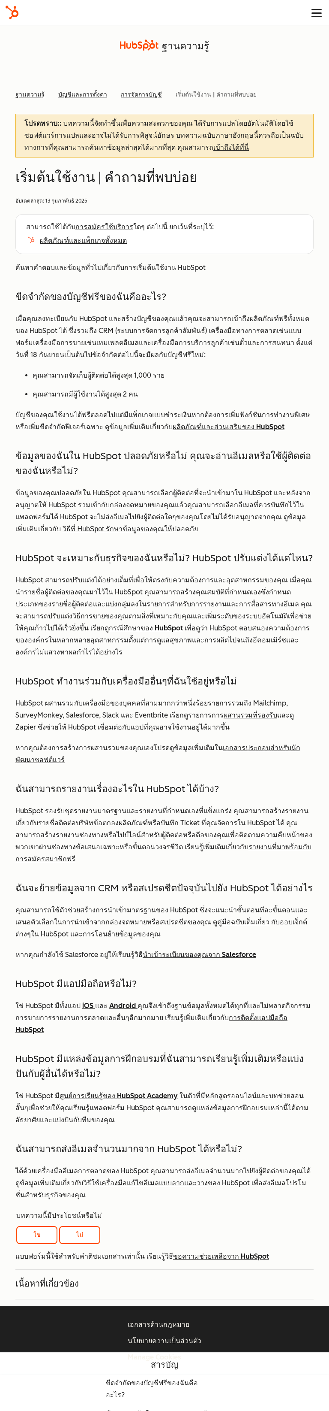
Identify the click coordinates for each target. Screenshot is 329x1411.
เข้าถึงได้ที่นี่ (231, 147)
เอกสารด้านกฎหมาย (158, 1324)
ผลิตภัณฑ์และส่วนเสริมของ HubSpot (228, 427)
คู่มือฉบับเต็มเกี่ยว (243, 922)
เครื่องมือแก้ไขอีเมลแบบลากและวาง (153, 1183)
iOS (88, 1006)
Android (123, 1006)
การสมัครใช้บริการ (104, 227)
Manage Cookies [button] (154, 1357)
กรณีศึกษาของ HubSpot (146, 628)
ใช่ (37, 1234)
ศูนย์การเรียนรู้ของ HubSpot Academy (119, 1096)
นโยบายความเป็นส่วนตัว (164, 1341)
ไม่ (79, 1234)
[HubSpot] (12, 12)
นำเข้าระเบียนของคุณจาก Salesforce (199, 955)
